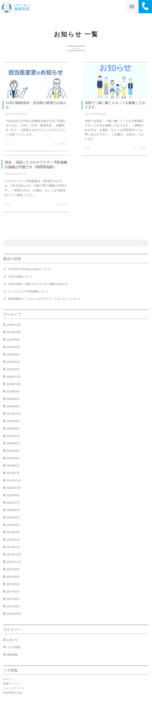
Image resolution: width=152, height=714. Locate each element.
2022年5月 (13, 517)
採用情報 (12, 655)
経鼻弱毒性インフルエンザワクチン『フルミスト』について (44, 299)
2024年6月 (13, 399)
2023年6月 (13, 443)
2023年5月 (13, 451)
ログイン (8, 679)
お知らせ (12, 640)
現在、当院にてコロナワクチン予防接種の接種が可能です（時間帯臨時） (36, 164)
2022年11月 (13, 480)
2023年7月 (13, 436)
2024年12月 (13, 377)
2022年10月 (13, 488)
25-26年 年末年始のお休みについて (29, 269)
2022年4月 (13, 525)
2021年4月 (13, 599)
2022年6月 (13, 510)
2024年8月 (13, 391)
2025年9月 (13, 340)
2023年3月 (13, 458)
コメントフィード (14, 688)
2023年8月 (13, 428)
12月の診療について (20, 276)
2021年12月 (13, 554)
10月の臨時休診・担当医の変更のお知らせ (36, 104)
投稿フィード (11, 683)
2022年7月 (13, 503)
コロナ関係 (13, 647)
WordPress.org (12, 692)
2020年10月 (13, 614)
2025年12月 (13, 325)
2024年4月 (13, 406)
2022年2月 (13, 540)
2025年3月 (13, 369)
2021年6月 (13, 584)
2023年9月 (13, 421)
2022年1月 (13, 547)
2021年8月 (13, 577)
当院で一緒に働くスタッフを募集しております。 (115, 104)
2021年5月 (13, 591)
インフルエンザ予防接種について (28, 291)
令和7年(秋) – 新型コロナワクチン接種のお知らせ (38, 284)
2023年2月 (13, 465)
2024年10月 (13, 384)
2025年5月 (13, 362)
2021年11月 (13, 562)
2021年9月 (13, 569)
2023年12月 (13, 414)
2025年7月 (13, 347)
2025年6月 (13, 354)
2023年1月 (13, 473)
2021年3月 (13, 606)
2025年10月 (13, 332)
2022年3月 (13, 532)
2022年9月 (13, 495)
